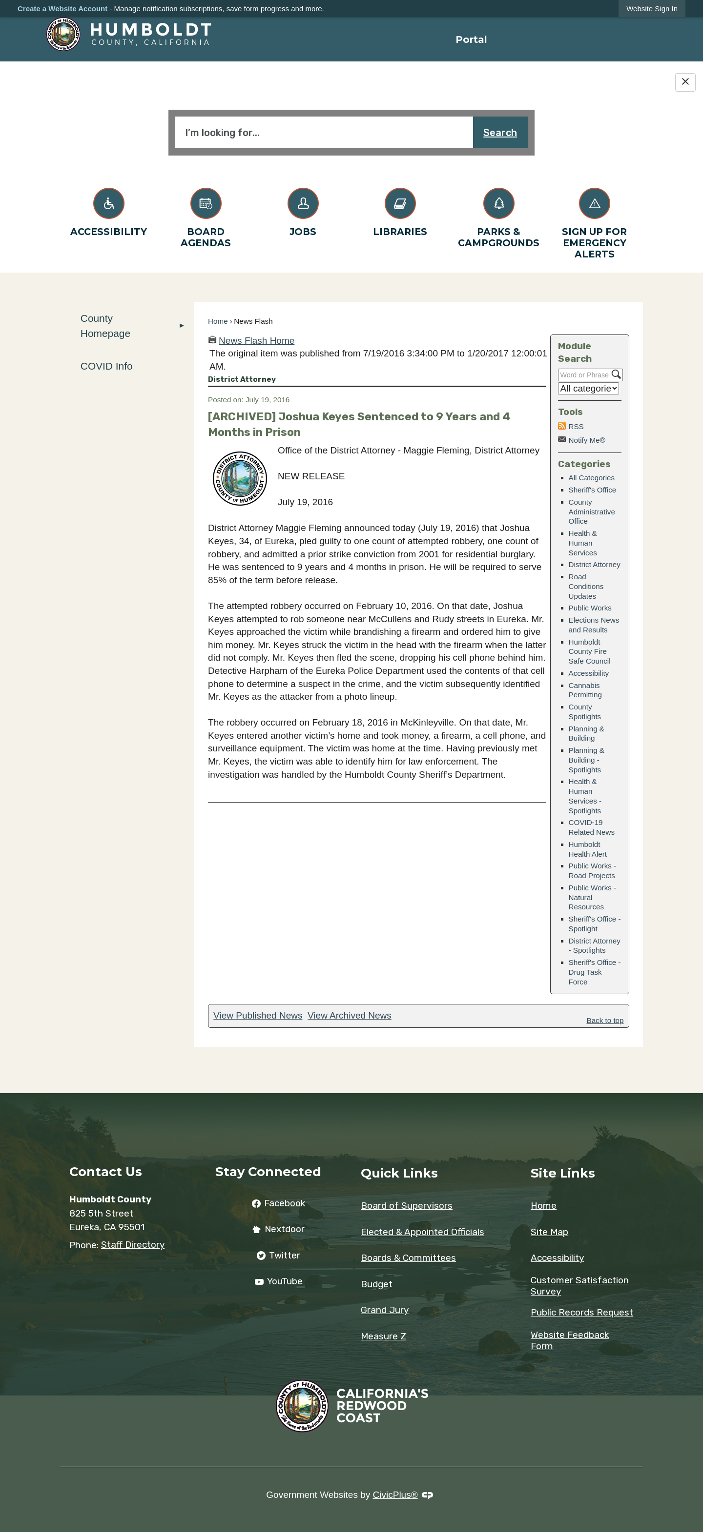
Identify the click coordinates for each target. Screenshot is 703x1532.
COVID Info (107, 366)
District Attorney (594, 564)
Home (218, 321)
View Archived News (350, 1015)
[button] (182, 326)
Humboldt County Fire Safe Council (590, 652)
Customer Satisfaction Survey (580, 1286)
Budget (377, 1284)
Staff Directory (133, 1244)
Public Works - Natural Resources (593, 897)
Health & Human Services (583, 543)
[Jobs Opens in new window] (303, 210)
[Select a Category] (589, 388)
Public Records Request (582, 1312)
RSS (576, 426)
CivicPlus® (395, 1495)
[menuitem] (471, 39)
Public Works (590, 608)
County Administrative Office (592, 512)
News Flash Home (256, 340)
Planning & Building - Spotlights (586, 760)
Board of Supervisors (407, 1205)
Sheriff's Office (593, 490)
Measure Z (383, 1336)
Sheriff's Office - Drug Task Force (595, 972)
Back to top (605, 1020)
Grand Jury (385, 1310)
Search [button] (500, 132)
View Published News (257, 1015)
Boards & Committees (408, 1257)
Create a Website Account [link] (62, 8)
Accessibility (589, 673)
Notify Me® (587, 440)
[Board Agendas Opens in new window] (205, 216)
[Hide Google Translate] (685, 82)
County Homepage (105, 326)
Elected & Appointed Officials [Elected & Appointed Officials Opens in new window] (422, 1231)
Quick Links (399, 1172)
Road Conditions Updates (586, 586)
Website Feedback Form (570, 1341)
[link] (652, 8)
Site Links (563, 1172)
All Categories (592, 477)
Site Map (549, 1231)
